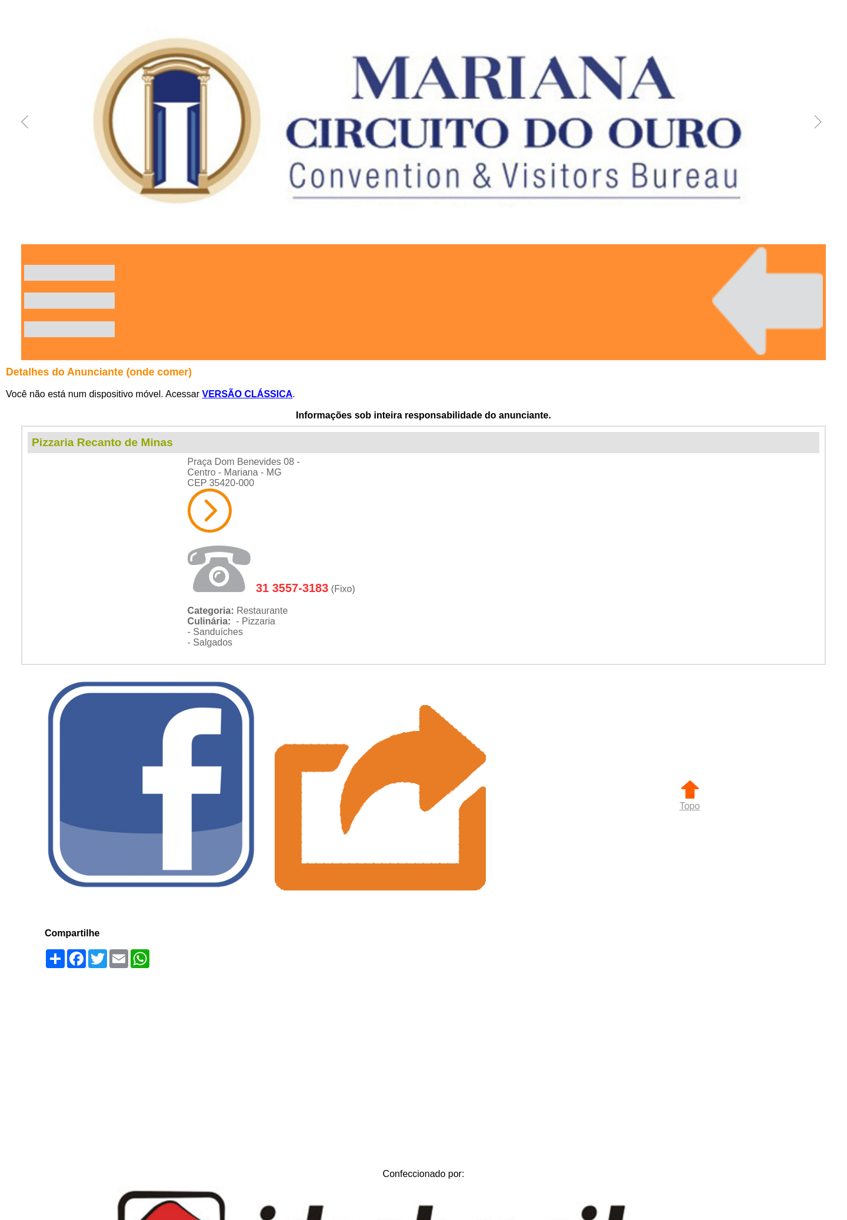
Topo (689, 800)
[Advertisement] (423, 1065)
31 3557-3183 (292, 587)
